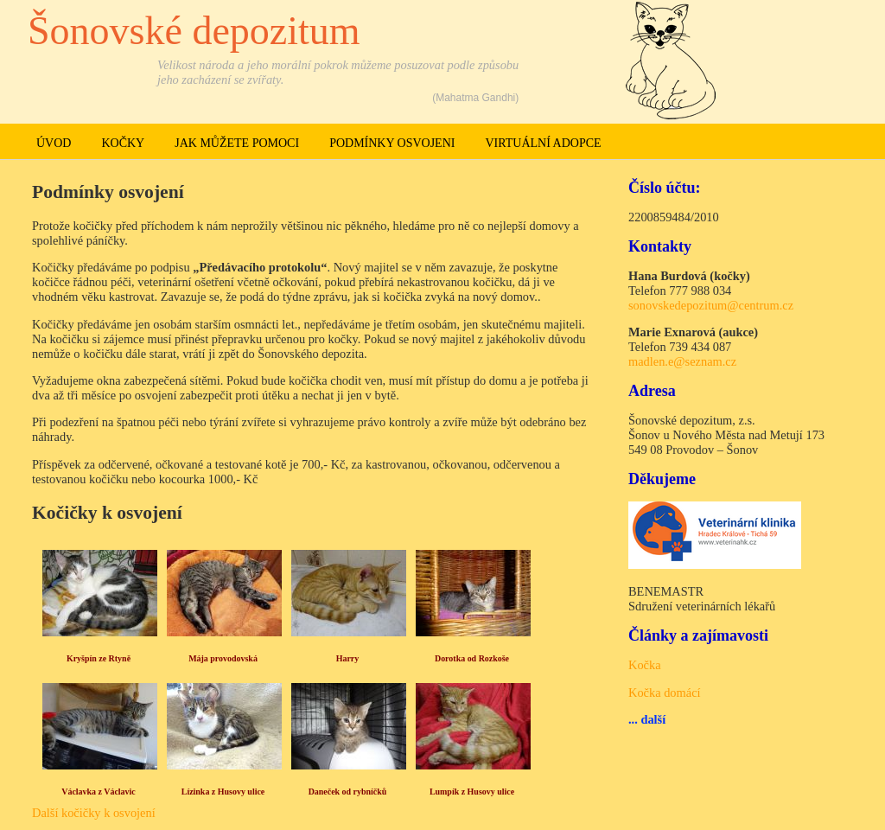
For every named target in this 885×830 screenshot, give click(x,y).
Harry (348, 658)
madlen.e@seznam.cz (682, 361)
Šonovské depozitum (194, 31)
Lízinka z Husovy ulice (223, 791)
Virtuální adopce (543, 143)
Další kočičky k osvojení (94, 813)
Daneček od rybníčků (348, 791)
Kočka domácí (664, 692)
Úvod (53, 143)
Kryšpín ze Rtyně (99, 658)
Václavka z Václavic (98, 791)
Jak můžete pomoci (237, 143)
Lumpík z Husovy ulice (472, 791)
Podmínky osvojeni (392, 143)
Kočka (644, 665)
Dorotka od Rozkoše (472, 658)
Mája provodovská (223, 658)
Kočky (122, 143)
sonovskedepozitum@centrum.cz (710, 305)
